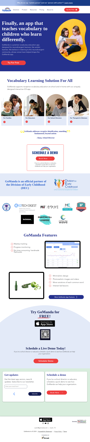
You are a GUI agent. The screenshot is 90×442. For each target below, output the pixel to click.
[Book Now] (45, 159)
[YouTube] (45, 423)
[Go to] (4, 122)
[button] (16, 10)
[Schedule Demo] (46, 361)
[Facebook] (43, 423)
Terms (65, 431)
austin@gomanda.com (41, 428)
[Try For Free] (71, 10)
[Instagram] (48, 423)
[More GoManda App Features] (66, 297)
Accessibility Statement (45, 431)
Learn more (68, 3)
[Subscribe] (34, 394)
